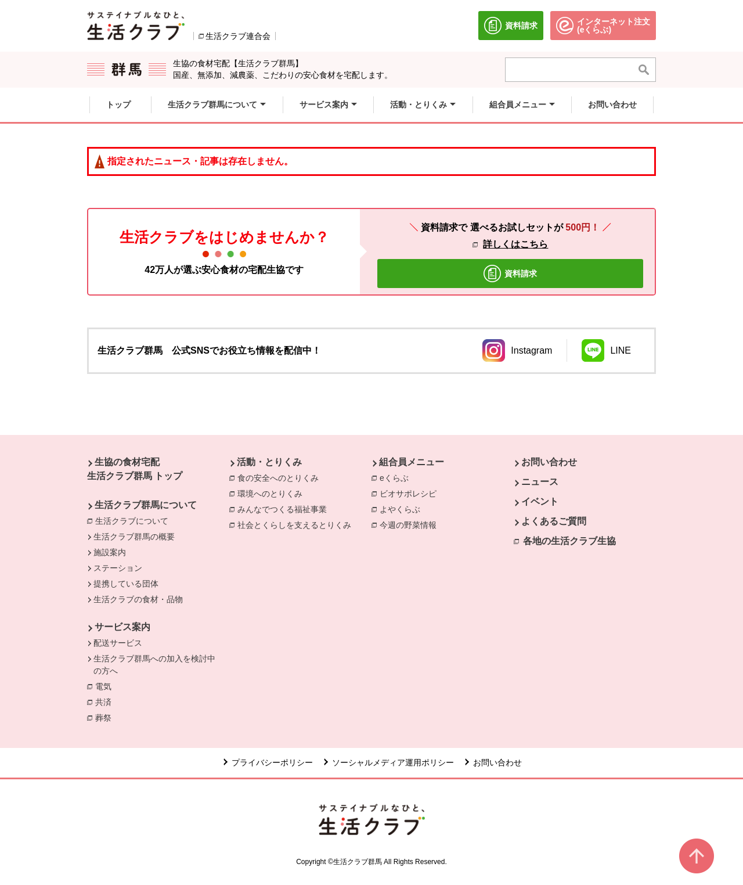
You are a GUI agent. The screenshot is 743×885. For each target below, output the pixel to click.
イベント (539, 501)
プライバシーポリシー (272, 762)
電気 (106, 686)
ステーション (117, 568)
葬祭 (106, 717)
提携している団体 (125, 583)
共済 (106, 701)
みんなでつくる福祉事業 (285, 508)
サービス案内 (122, 627)
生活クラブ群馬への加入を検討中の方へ (154, 664)
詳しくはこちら (515, 244)
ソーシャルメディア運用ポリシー (393, 762)
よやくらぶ (403, 508)
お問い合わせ (549, 462)
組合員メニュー (411, 462)
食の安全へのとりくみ (280, 477)
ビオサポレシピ (411, 493)
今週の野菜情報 (411, 524)
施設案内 (109, 552)
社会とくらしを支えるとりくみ (297, 524)
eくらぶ (397, 477)
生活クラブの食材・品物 (138, 599)
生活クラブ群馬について (146, 505)
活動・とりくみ (269, 462)
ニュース (539, 482)
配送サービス (117, 642)
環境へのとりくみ (272, 493)
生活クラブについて (131, 521)
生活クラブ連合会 (237, 36)
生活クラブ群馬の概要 (134, 536)
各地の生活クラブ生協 (569, 541)
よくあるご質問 (553, 521)
